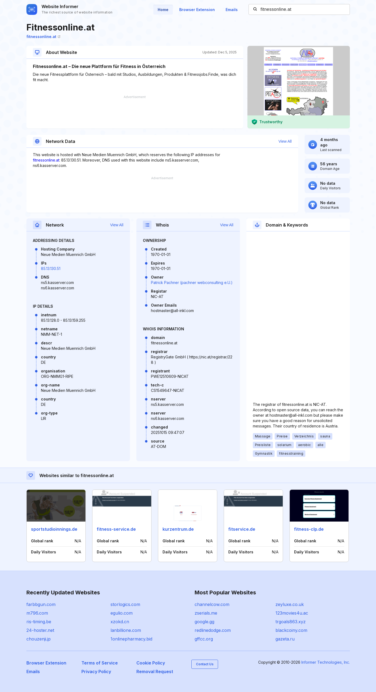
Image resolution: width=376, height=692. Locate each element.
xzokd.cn (120, 621)
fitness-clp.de (309, 529)
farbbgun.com (41, 604)
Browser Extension (197, 9)
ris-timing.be (38, 621)
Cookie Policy (150, 663)
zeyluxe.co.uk (289, 604)
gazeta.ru (285, 639)
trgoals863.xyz (290, 621)
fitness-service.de (116, 529)
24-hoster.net (40, 630)
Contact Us (204, 664)
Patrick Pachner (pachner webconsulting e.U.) (192, 282)
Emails (232, 9)
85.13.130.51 (50, 268)
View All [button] (285, 141)
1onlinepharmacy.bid (131, 639)
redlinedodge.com (213, 630)
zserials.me (206, 613)
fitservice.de (241, 529)
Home (163, 9)
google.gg (204, 621)
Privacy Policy (96, 671)
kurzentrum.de (178, 529)
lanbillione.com (126, 630)
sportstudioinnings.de (54, 529)
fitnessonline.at (43, 36)
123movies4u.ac (291, 613)
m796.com (37, 613)
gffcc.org (204, 639)
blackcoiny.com (291, 630)
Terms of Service (99, 663)
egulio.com (122, 613)
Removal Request (154, 671)
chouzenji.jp (38, 639)
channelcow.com (212, 604)
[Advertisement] (135, 112)
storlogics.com (125, 604)
